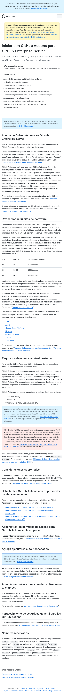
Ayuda (53, 689)
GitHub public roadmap (25, 126)
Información (57, 691)
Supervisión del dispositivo (22, 307)
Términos (24, 689)
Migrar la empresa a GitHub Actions (16, 211)
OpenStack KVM (12, 334)
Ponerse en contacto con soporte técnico (18, 677)
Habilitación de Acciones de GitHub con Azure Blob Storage (29, 507)
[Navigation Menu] (59, 16)
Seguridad (40, 689)
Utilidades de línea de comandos (46, 459)
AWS (7, 322)
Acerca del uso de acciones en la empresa (41, 606)
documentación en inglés (39, 8)
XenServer (9, 341)
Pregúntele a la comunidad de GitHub (17, 674)
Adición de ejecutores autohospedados (18, 577)
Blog (50, 691)
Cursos (45, 691)
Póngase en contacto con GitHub (13, 691)
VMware (8, 338)
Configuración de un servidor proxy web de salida (31, 483)
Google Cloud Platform (14, 328)
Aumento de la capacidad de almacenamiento (32, 348)
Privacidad (32, 689)
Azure (7, 325)
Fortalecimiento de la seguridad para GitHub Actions (40, 625)
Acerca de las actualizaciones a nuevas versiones (22, 163)
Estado (47, 689)
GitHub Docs (11, 16)
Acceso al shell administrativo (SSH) (17, 462)
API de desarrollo (36, 691)
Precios (27, 691)
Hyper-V (8, 331)
